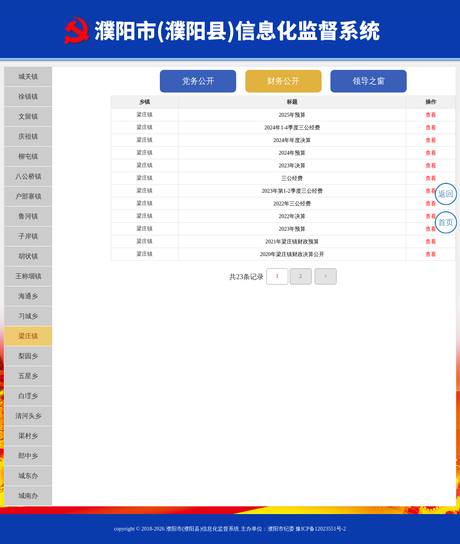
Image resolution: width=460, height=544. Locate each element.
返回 (445, 194)
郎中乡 (28, 456)
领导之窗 (369, 81)
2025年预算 (292, 115)
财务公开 (283, 81)
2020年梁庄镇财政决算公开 (292, 254)
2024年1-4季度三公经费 (292, 128)
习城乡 (28, 316)
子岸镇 (28, 236)
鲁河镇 (28, 216)
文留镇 (28, 116)
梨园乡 (28, 356)
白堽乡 (28, 396)
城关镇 (28, 76)
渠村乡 (28, 436)
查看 (431, 115)
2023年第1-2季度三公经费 (292, 191)
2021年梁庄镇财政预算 (292, 242)
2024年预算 (292, 153)
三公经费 (292, 178)
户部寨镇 (28, 196)
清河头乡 (28, 416)
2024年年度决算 (292, 140)
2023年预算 (292, 229)
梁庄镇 (28, 336)
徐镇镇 (28, 96)
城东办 (28, 476)
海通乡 (28, 296)
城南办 (28, 495)
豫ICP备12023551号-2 (321, 529)
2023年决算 (292, 166)
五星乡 (28, 376)
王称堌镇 (28, 276)
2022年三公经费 (292, 204)
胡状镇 (28, 256)
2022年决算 (292, 216)
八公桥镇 (28, 176)
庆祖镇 (28, 136)
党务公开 (198, 81)
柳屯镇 (28, 156)
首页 (445, 222)
